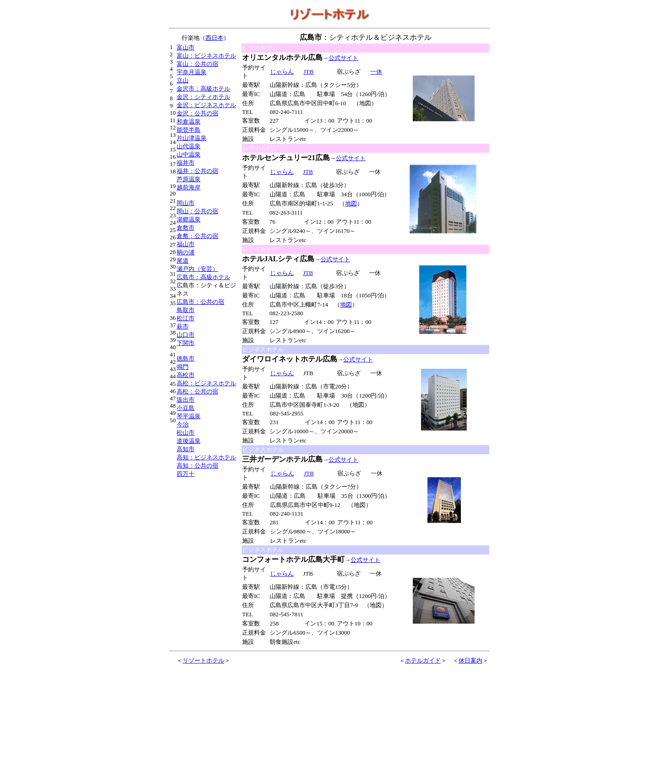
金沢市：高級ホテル (203, 88)
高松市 (185, 375)
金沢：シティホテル (203, 96)
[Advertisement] (307, 714)
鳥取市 (185, 310)
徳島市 (185, 358)
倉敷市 (185, 227)
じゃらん (282, 71)
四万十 (185, 473)
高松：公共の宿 (197, 391)
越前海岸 (188, 187)
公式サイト (343, 57)
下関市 (185, 343)
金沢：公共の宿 (197, 113)
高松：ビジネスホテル (206, 383)
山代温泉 (188, 146)
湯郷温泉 (188, 219)
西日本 (214, 37)
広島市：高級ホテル (203, 277)
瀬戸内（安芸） (197, 268)
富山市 (185, 47)
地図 (351, 203)
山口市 (185, 334)
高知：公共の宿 (197, 465)
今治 (183, 424)
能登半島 (188, 129)
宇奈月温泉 (191, 72)
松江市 (185, 318)
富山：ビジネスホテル (206, 55)
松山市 (185, 432)
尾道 (183, 260)
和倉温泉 (188, 121)
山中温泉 (188, 154)
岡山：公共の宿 (197, 211)
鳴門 (183, 366)
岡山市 (185, 202)
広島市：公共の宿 (200, 301)
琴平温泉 (188, 416)
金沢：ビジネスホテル (206, 105)
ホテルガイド (423, 660)
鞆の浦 (185, 252)
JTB (308, 71)
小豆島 (185, 407)
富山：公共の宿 (197, 63)
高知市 (185, 449)
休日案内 (470, 660)
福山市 (185, 244)
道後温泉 (188, 440)
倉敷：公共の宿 (197, 235)
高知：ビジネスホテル (206, 457)
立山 (183, 80)
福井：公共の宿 (197, 170)
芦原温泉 (188, 179)
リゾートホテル (203, 660)
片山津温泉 (191, 138)
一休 (376, 71)
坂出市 (185, 399)
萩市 (183, 326)
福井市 (185, 162)
